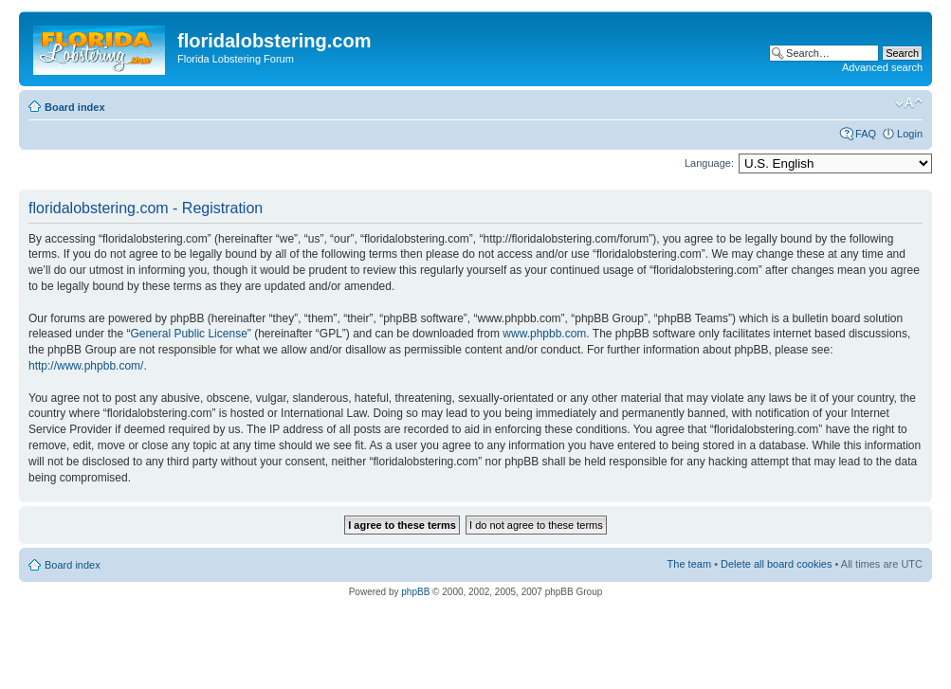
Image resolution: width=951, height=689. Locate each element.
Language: (709, 163)
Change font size (909, 103)
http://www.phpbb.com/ (85, 365)
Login (910, 133)
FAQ (865, 133)
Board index (75, 107)
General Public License (188, 333)
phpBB (415, 592)
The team (689, 564)
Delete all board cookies (776, 564)
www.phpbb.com (544, 333)
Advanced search (882, 67)
